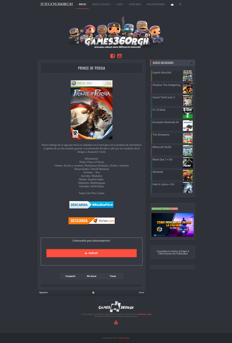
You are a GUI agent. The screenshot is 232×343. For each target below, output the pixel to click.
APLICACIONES (156, 4)
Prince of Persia (91, 68)
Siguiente (43, 292)
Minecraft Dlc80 (162, 147)
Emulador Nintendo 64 (166, 122)
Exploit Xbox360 (162, 72)
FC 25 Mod (159, 109)
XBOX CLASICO (101, 4)
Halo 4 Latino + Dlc (163, 184)
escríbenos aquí (144, 314)
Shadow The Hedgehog (166, 84)
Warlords (158, 171)
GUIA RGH (135, 4)
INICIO (82, 4)
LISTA (119, 4)
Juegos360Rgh (56, 4)
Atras (141, 292)
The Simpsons (161, 134)
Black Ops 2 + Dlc (163, 159)
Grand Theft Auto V (164, 97)
